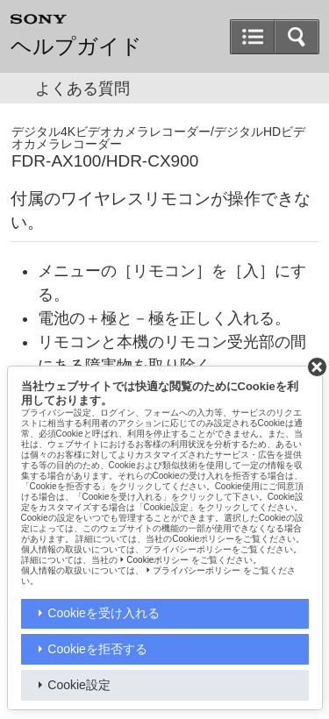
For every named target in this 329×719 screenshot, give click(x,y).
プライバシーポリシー (196, 570)
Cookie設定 (79, 685)
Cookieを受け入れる (103, 613)
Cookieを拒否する (97, 649)
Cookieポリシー (157, 560)
